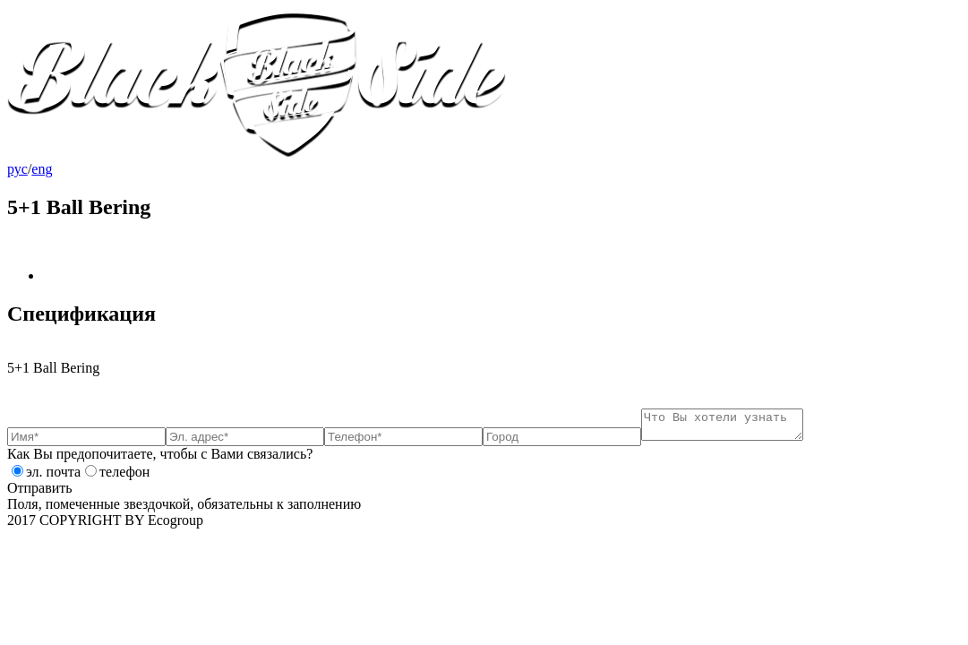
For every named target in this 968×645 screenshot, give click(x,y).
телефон (124, 477)
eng (41, 168)
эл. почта (53, 477)
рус (17, 168)
